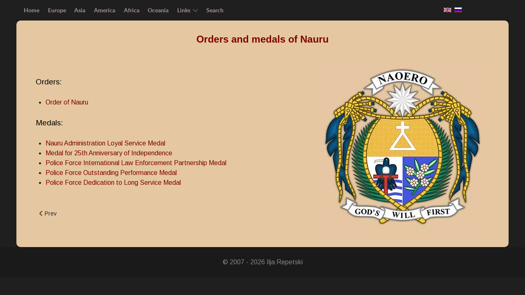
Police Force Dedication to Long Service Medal (113, 182)
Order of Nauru (67, 102)
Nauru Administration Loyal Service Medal (105, 143)
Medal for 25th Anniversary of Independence (109, 153)
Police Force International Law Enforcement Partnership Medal (136, 162)
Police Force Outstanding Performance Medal (111, 172)
